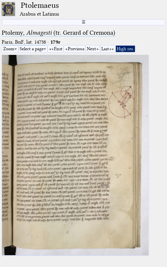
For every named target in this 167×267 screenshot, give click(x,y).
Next (91, 48)
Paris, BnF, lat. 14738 (24, 42)
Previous (76, 48)
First (58, 48)
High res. (125, 48)
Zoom (8, 48)
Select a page (32, 48)
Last (105, 48)
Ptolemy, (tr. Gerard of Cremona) (58, 32)
